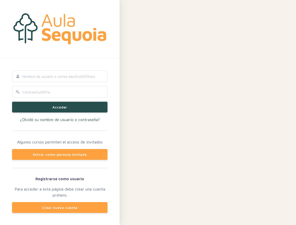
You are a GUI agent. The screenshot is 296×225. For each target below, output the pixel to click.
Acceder (59, 107)
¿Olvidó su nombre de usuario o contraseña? (60, 119)
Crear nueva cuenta (59, 207)
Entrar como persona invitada (60, 154)
